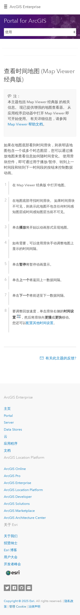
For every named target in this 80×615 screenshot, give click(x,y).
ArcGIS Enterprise (25, 6)
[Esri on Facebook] (14, 588)
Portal (8, 416)
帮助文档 (25, 124)
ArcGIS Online (15, 469)
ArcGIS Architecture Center (25, 518)
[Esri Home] (12, 573)
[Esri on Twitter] (7, 588)
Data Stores (13, 429)
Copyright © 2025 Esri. (19, 601)
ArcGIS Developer (18, 497)
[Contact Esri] (29, 588)
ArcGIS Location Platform (23, 490)
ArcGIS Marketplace (19, 511)
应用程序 (10, 443)
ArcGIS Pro (12, 476)
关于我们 (10, 536)
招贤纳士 (10, 543)
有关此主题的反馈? (60, 358)
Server (9, 422)
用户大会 (10, 557)
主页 (7, 409)
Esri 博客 (10, 550)
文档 (7, 450)
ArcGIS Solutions (17, 504)
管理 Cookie (17, 606)
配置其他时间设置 (39, 323)
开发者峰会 (12, 564)
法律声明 (34, 606)
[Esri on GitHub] (21, 588)
